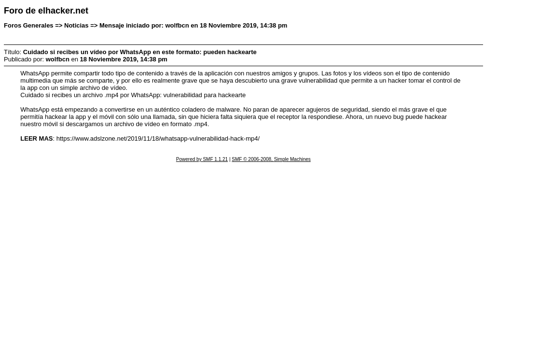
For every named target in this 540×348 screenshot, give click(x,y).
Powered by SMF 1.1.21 (202, 159)
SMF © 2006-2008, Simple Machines (271, 159)
